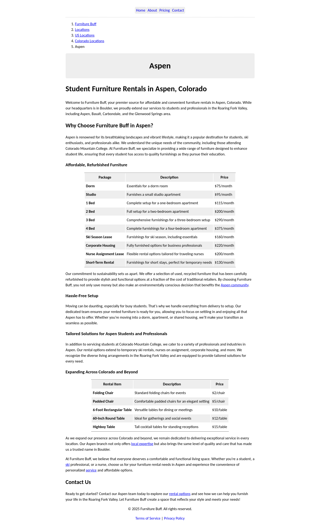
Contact (178, 10)
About (152, 10)
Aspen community (234, 285)
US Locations (85, 35)
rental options (180, 494)
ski (68, 464)
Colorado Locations (89, 41)
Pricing (164, 10)
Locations (82, 29)
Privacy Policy (174, 518)
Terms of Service (147, 518)
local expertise (142, 444)
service (91, 470)
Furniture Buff (86, 24)
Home (140, 10)
